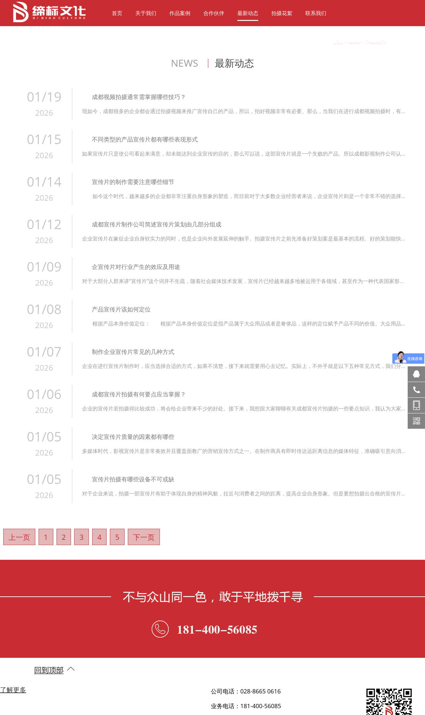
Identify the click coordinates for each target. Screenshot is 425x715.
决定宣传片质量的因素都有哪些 (133, 437)
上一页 (19, 537)
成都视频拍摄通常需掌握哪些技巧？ (139, 97)
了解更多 (13, 689)
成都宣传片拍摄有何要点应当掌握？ (139, 394)
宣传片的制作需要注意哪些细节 (133, 182)
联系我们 (315, 13)
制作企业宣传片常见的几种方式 (133, 352)
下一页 (144, 537)
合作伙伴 (213, 13)
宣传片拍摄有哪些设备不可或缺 (133, 479)
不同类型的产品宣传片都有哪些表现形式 (145, 139)
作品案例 (179, 13)
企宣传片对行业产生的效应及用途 (136, 267)
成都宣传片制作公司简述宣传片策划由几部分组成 (156, 224)
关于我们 (145, 13)
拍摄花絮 (281, 13)
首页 (117, 13)
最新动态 (247, 13)
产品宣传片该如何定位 (121, 309)
